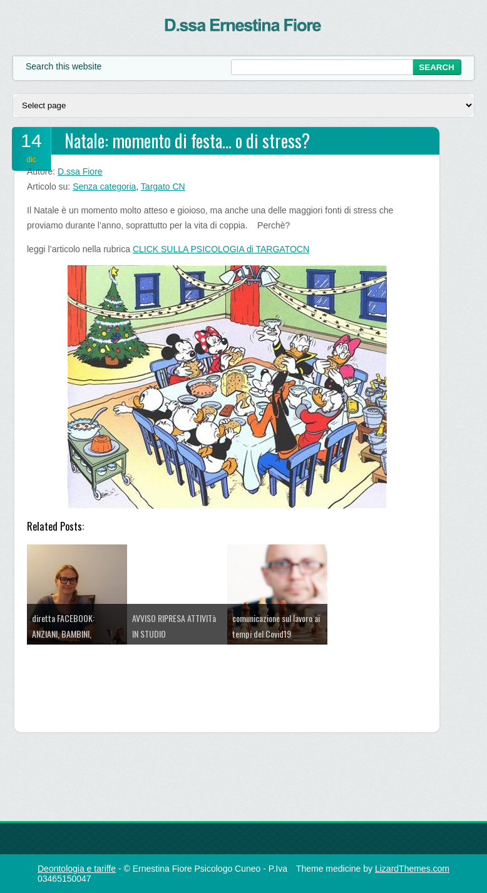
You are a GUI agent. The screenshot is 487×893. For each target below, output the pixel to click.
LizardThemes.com (412, 869)
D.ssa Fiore (80, 171)
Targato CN (163, 186)
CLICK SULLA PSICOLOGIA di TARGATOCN (221, 249)
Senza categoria (104, 186)
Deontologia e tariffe (77, 869)
